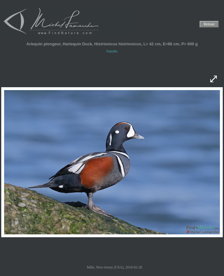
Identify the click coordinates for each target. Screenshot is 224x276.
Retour (209, 24)
